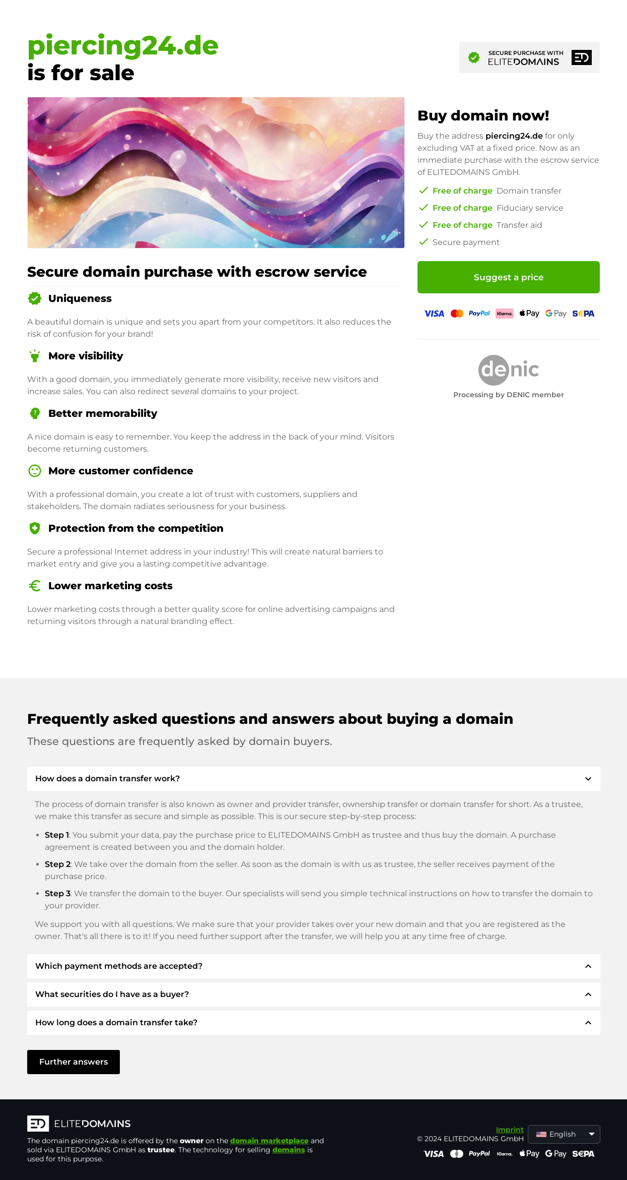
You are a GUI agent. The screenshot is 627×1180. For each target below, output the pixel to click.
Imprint (510, 1129)
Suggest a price (509, 277)
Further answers (73, 1062)
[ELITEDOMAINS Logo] (178, 1124)
